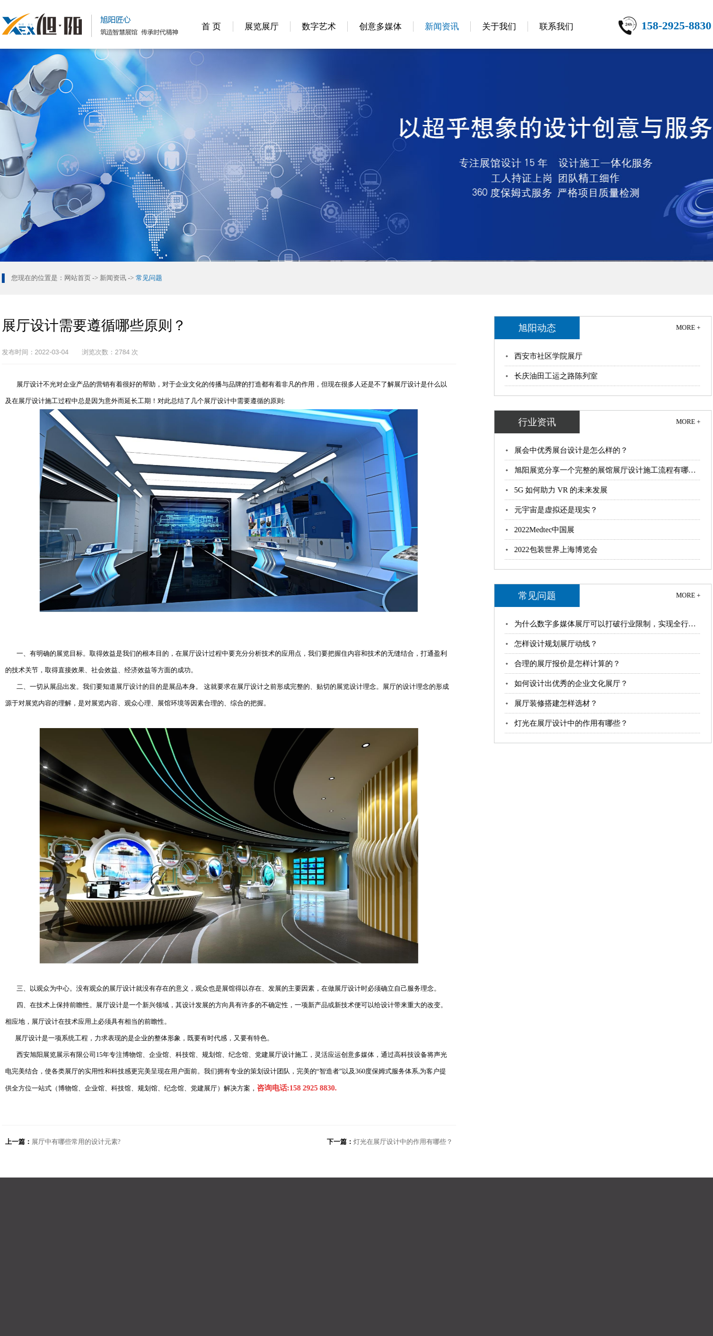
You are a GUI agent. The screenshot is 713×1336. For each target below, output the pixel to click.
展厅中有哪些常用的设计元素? (75, 1141)
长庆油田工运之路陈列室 (556, 376)
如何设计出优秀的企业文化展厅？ (571, 683)
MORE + (689, 327)
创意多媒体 (380, 26)
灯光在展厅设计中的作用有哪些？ (402, 1141)
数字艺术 (319, 26)
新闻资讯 (442, 26)
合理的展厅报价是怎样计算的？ (568, 663)
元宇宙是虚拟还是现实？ (556, 510)
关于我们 (499, 26)
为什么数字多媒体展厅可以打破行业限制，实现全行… (605, 624)
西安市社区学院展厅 (549, 356)
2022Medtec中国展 (545, 530)
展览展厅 (262, 26)
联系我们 (556, 26)
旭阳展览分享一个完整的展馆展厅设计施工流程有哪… (605, 470)
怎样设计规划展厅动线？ (556, 644)
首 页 (211, 26)
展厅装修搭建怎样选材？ (556, 703)
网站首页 (76, 277)
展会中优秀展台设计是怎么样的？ (571, 450)
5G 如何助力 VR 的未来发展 (561, 490)
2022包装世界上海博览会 (556, 549)
